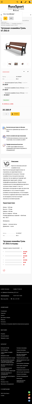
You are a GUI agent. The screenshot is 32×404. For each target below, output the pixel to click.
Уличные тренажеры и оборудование (6, 373)
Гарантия (3, 313)
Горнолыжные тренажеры (23, 363)
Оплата (2, 315)
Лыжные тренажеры (21, 374)
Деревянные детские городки (8, 357)
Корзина (3, 333)
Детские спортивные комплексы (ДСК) (22, 355)
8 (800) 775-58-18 (17, 289)
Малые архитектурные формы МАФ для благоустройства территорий (8, 369)
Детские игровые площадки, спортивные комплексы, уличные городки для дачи (8, 361)
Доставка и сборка (5, 317)
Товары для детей (21, 367)
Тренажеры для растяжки (23, 352)
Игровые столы (4, 381)
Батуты (2, 379)
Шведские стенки (5, 355)
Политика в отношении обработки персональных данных (15, 324)
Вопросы (3, 319)
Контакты (3, 321)
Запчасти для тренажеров (23, 372)
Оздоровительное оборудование (21, 381)
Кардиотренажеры (21, 350)
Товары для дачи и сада (22, 357)
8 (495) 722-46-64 (5, 289)
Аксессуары (19, 378)
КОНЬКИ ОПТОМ (5, 348)
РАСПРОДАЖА (4, 350)
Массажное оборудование (7, 384)
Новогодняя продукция (22, 365)
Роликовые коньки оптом (23, 369)
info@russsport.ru (5, 295)
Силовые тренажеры (22, 348)
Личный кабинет (5, 336)
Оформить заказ (5, 338)
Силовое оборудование (22, 376)
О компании (4, 311)
